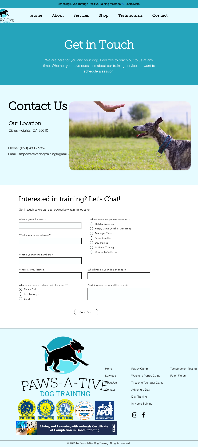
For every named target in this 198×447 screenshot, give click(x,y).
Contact (110, 389)
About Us (111, 382)
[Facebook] (143, 415)
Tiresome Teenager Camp (147, 382)
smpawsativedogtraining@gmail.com (46, 154)
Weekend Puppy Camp (145, 375)
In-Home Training (142, 403)
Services (110, 375)
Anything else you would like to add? (108, 285)
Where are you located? (32, 269)
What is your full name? (31, 219)
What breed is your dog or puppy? (107, 269)
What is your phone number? (35, 254)
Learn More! (132, 4)
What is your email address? (34, 235)
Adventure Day (140, 389)
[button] (81, 16)
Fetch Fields (178, 375)
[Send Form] (86, 312)
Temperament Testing (183, 368)
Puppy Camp (139, 368)
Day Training (139, 396)
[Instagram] (134, 415)
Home (109, 368)
